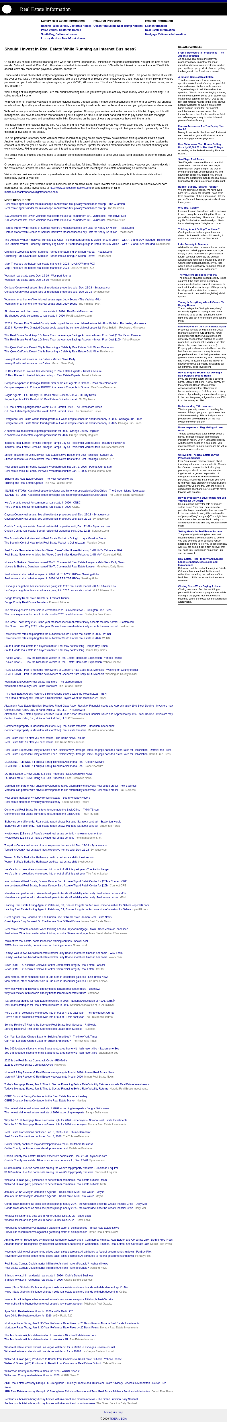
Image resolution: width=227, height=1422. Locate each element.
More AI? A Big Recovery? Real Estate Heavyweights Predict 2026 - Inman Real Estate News (59, 1072)
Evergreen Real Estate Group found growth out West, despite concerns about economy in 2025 (60, 423)
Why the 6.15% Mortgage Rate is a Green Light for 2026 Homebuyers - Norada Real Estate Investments (65, 1120)
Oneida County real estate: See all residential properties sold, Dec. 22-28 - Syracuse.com (57, 526)
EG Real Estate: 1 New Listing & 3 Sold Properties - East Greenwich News (48, 773)
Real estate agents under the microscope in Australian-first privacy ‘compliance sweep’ (55, 208)
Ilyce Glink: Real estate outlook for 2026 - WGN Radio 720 (38, 1311)
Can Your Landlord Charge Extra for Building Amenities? (37, 1040)
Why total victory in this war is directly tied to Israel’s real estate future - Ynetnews (52, 988)
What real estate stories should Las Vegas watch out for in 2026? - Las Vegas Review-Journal (59, 1347)
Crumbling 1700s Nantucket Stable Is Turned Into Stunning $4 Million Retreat (49, 255)
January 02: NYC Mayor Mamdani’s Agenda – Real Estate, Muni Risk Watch (49, 1196)
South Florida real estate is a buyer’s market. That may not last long (44, 650)
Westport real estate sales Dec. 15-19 (26, 279)
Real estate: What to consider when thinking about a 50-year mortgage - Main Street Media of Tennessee (66, 929)
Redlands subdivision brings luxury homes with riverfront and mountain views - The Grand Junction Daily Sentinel (71, 1399)
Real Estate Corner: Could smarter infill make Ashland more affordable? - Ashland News (56, 1263)
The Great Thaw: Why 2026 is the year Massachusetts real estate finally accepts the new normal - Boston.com (69, 622)
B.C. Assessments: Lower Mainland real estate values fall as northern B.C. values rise (55, 220)
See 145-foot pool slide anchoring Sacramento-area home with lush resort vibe (50, 1052)
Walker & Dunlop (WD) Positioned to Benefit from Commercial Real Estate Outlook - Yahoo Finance (63, 1359)
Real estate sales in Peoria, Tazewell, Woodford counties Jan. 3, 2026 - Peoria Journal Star (58, 466)
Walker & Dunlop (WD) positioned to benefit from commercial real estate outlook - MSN (55, 1180)
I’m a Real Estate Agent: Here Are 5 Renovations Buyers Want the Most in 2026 (51, 697)
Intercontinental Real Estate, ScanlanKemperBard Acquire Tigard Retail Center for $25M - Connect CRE (65, 881)
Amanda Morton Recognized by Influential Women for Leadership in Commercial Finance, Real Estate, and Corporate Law (76, 1243)
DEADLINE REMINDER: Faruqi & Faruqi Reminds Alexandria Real (43, 766)
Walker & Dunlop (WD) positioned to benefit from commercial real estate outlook (51, 1184)
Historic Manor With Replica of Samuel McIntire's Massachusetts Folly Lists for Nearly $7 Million (60, 232)
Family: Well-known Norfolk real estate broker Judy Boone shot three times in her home (55, 957)
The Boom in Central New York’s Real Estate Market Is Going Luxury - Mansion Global (55, 538)
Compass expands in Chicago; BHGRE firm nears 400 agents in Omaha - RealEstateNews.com (60, 383)
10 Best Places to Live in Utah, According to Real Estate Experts (42, 375)
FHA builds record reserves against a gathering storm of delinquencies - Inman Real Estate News (61, 1227)
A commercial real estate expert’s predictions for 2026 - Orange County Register (51, 430)
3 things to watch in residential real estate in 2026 (33, 1279)
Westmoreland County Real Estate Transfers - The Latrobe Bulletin (43, 681)
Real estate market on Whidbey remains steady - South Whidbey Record (47, 797)
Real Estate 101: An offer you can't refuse (28, 742)
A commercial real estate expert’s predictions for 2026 (36, 435)
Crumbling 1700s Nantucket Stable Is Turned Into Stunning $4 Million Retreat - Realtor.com (58, 251)
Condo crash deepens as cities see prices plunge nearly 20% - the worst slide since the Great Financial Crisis (68, 1208)
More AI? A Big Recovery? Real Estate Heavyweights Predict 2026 (43, 1076)
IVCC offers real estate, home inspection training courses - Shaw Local (46, 941)
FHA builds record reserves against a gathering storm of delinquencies (45, 1232)
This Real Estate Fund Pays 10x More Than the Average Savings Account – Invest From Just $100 (62, 339)
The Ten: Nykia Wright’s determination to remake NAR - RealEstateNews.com (50, 1335)
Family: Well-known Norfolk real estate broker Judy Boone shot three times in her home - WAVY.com (63, 953)
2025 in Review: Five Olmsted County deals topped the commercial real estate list (52, 327)
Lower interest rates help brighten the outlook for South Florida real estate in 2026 (52, 638)
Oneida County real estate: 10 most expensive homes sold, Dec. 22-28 (46, 1160)
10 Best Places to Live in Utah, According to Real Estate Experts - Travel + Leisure (53, 371)
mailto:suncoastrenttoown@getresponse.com (31, 192)
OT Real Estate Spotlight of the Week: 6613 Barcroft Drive (38, 411)
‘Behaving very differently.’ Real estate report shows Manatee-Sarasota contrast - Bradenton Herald (62, 821)
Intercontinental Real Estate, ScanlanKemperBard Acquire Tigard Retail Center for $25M (56, 885)
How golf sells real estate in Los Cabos (27, 363)
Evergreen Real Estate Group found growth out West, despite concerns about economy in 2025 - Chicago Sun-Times (73, 419)
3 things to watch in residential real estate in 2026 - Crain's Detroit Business (48, 1275)
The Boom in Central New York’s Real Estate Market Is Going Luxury (44, 542)
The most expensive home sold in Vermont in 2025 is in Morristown (43, 614)
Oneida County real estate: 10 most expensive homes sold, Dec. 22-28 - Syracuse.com (55, 1156)
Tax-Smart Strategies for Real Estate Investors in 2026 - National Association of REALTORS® (59, 1000)
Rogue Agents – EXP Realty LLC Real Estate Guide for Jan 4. (40, 399)
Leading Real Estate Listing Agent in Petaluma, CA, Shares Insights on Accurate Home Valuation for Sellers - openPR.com (76, 905)
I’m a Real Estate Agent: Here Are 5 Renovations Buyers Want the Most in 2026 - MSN (55, 693)
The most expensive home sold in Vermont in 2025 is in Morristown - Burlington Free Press (58, 610)
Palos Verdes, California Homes (61, 30)
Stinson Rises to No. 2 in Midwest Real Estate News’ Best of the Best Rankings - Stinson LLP (59, 454)
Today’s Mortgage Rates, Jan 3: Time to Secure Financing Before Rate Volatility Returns (56, 1088)
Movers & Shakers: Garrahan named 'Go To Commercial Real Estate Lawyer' (49, 566)
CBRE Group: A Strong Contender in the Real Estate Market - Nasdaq (45, 1096)
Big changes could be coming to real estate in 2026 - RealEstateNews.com (48, 311)
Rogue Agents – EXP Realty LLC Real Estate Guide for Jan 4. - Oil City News (50, 395)
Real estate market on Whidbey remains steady (32, 801)
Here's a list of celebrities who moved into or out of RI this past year (44, 1016)
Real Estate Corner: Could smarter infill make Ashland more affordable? (46, 1267)
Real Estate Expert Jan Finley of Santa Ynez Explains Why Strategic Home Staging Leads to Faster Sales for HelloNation (75, 754)
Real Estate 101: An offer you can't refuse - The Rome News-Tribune (44, 738)
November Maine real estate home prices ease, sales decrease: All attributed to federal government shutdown (69, 1255)
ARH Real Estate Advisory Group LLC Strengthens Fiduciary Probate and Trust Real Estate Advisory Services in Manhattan (77, 1391)
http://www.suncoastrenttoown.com (70, 187)
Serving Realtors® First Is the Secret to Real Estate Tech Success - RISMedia (50, 1024)
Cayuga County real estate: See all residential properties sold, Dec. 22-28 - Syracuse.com (57, 514)
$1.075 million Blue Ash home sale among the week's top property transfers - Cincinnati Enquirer (61, 1168)
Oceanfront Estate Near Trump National (118, 25)
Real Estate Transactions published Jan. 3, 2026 (33, 1136)
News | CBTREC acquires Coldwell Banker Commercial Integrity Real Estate (49, 969)
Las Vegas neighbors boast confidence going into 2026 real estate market (47, 590)
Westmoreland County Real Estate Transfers (30, 686)
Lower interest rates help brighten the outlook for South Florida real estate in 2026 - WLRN (57, 634)
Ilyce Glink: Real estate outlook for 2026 (27, 1315)
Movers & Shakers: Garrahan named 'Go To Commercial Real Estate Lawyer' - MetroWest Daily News (64, 562)
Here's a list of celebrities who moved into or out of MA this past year (44, 873)
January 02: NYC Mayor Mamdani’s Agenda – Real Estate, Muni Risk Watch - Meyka (54, 1191)
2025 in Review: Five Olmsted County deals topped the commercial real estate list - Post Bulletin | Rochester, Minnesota (75, 323)
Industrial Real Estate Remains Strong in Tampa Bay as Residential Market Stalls (52, 447)
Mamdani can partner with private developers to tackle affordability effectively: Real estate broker (61, 790)
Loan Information (156, 25)
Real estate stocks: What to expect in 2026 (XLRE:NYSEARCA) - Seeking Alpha (51, 574)
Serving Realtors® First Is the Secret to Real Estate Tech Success (43, 1028)
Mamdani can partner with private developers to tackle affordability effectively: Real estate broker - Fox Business (70, 785)
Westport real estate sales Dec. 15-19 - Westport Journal (37, 275)
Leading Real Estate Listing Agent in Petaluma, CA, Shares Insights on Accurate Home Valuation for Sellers (67, 909)
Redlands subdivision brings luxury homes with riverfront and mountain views (49, 1403)
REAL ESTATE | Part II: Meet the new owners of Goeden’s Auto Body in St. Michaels (54, 674)
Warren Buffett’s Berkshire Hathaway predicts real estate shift (40, 861)
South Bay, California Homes (59, 34)
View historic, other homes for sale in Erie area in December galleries (45, 981)
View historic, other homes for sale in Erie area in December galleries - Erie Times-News (56, 976)
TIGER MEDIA (118, 1418)
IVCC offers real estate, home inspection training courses (38, 945)
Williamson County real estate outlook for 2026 (31, 1375)
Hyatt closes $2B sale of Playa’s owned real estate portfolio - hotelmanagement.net (53, 833)
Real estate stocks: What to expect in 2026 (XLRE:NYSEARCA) (42, 578)
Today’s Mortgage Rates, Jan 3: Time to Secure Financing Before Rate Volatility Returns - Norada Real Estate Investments (76, 1084)
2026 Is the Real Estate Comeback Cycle (28, 1064)
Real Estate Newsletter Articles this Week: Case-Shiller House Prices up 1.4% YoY (53, 554)
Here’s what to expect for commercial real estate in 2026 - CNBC (42, 502)
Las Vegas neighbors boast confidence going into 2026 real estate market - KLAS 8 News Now (60, 586)
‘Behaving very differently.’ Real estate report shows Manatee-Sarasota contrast (51, 825)
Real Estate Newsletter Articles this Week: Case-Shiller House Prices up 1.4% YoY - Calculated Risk (63, 550)
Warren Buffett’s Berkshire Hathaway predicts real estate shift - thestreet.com (49, 857)
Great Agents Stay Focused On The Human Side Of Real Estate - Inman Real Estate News (58, 917)
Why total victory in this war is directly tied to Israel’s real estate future (45, 993)
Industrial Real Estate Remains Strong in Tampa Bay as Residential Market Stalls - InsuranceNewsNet (64, 442)
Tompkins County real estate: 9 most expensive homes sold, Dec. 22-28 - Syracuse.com (56, 845)
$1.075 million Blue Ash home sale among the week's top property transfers (48, 1172)
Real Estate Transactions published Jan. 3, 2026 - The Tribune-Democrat (47, 1132)
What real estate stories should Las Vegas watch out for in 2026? (42, 1351)
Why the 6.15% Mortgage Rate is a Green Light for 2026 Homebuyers (45, 1124)
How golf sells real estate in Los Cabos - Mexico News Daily (39, 359)
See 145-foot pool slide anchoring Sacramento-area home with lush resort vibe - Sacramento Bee (61, 1048)
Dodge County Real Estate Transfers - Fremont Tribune (37, 598)
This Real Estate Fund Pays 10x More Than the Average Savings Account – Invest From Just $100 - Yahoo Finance (72, 335)
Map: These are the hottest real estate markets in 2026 (36, 267)
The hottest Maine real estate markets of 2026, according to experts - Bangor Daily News (56, 1108)
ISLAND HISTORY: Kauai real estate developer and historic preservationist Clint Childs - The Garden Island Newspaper (74, 490)
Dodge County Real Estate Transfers (26, 602)
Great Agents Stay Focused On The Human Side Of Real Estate (42, 921)
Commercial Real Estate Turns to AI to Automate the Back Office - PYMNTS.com (52, 809)
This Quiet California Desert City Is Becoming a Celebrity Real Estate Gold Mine (51, 351)
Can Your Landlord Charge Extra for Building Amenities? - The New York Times (50, 1036)
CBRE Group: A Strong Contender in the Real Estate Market (39, 1100)
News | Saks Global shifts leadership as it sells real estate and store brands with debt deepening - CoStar (66, 1287)
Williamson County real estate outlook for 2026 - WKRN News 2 (42, 1371)
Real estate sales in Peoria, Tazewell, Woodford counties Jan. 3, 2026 (45, 471)
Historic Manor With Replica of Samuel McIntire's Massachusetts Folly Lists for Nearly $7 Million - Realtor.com (69, 227)
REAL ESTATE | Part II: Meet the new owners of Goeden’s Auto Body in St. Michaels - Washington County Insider (71, 669)
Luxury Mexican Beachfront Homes (63, 38)
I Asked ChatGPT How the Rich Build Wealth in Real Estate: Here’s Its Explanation (53, 662)
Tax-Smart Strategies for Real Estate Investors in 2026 (36, 1005)
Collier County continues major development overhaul (36, 1148)
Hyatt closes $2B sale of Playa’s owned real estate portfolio (39, 837)
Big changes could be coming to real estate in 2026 (34, 315)
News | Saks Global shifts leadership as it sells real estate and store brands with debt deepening (61, 1291)
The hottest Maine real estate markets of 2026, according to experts (44, 1112)
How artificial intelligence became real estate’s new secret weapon (43, 1303)
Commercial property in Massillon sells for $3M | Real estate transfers (45, 730)
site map (118, 1412)
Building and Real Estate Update (23, 482)
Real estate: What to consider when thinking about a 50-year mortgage (46, 933)
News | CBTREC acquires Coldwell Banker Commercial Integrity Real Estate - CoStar (54, 965)
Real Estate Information (45, 9)
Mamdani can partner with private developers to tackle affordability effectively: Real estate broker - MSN (65, 893)
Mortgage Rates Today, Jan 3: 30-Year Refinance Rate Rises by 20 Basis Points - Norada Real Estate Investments (71, 1323)
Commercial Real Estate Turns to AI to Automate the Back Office (42, 813)
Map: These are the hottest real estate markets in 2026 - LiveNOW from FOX (49, 263)
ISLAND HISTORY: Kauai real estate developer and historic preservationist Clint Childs (55, 494)
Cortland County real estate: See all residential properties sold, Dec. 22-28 (48, 291)
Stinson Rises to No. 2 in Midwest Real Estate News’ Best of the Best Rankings (51, 459)
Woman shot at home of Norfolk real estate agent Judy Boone (40, 303)
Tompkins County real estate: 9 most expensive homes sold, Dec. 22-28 (46, 849)
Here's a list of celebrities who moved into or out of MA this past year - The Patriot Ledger (56, 869)
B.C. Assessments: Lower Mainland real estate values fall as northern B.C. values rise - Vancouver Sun (65, 215)
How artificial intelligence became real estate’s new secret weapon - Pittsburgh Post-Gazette (58, 1299)
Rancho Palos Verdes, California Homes (66, 25)
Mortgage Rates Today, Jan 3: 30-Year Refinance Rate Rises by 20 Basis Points (51, 1327)
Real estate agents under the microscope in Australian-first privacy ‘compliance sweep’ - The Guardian (64, 204)
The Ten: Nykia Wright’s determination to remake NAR (36, 1339)
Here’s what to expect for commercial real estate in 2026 (37, 506)
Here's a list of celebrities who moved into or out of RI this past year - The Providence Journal (59, 1012)
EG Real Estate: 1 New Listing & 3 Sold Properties (34, 778)
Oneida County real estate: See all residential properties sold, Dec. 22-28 (47, 530)
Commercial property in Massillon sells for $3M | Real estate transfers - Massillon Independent (59, 726)
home (107, 1412)
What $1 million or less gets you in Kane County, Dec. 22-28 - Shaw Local (47, 1215)
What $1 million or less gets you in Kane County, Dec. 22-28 (39, 1220)
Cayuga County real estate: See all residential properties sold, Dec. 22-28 (47, 518)
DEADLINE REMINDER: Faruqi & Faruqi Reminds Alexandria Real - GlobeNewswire (54, 761)
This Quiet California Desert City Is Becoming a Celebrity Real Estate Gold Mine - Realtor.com (59, 347)
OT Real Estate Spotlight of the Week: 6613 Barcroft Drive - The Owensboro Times (53, 407)
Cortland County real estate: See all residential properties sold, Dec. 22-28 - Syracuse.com (57, 287)
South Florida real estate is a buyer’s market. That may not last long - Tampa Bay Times (56, 646)
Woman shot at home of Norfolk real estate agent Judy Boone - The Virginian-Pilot (52, 299)
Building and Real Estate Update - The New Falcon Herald (38, 478)
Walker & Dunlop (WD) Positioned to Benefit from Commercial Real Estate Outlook (53, 1363)
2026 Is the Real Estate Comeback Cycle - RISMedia (35, 1060)
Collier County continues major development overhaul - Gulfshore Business (48, 1144)
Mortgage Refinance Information (165, 34)
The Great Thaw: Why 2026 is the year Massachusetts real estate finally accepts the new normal (61, 626)
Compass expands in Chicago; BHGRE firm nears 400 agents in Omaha (47, 387)
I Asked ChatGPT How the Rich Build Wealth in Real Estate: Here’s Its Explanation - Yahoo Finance (63, 657)
